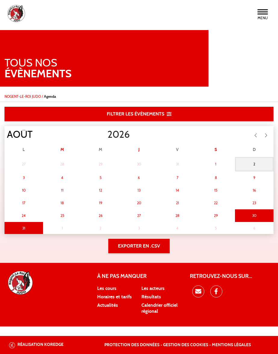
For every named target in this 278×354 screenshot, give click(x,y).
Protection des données (131, 345)
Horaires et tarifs (114, 296)
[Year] (102, 135)
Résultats (151, 296)
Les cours (106, 288)
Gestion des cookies (185, 345)
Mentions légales (231, 345)
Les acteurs (153, 288)
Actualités (107, 305)
